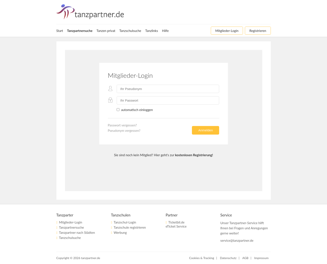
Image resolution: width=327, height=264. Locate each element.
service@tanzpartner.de (236, 240)
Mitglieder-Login (70, 222)
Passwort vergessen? (122, 125)
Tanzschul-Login (125, 222)
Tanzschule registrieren (130, 227)
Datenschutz (228, 258)
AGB (245, 258)
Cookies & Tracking (201, 258)
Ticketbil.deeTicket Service (176, 224)
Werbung (120, 232)
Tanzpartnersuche (71, 227)
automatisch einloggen (136, 110)
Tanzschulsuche (70, 238)
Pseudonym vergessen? (124, 130)
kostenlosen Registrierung (193, 155)
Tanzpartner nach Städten (77, 232)
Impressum (261, 258)
